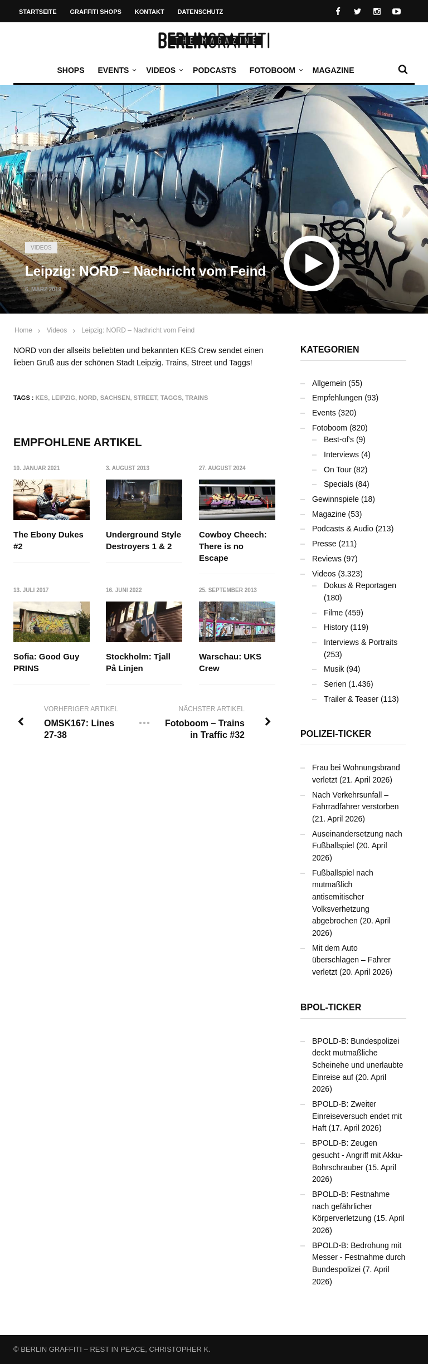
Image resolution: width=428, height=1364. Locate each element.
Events (116, 70)
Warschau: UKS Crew (230, 662)
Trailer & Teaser (351, 699)
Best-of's (339, 439)
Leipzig (63, 397)
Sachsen (115, 397)
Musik (334, 668)
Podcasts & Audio (342, 528)
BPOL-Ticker (330, 1007)
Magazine (333, 70)
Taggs (171, 397)
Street (145, 397)
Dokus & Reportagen (360, 585)
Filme (333, 612)
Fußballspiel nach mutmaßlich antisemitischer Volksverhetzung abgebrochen (342, 897)
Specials (338, 484)
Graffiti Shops (95, 11)
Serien (335, 683)
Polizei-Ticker (335, 734)
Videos (163, 70)
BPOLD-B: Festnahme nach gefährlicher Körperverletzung (351, 1206)
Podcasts (214, 70)
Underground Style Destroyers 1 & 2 (144, 540)
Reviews (327, 558)
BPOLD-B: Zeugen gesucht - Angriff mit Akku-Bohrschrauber (357, 1154)
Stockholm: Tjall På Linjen (138, 662)
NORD (87, 397)
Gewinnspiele (335, 499)
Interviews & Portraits (360, 642)
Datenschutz (200, 11)
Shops (70, 70)
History (336, 627)
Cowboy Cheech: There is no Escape (233, 546)
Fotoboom (275, 70)
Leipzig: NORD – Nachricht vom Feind (137, 330)
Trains (196, 397)
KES (42, 397)
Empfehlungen (337, 397)
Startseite (38, 11)
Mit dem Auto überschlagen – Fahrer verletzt (351, 959)
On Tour (338, 469)
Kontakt (149, 11)
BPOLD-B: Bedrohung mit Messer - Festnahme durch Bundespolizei (358, 1257)
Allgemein (329, 383)
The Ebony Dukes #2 (48, 540)
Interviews (341, 454)
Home (23, 330)
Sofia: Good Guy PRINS (46, 662)
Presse (324, 543)
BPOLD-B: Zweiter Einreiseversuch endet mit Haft (357, 1115)
